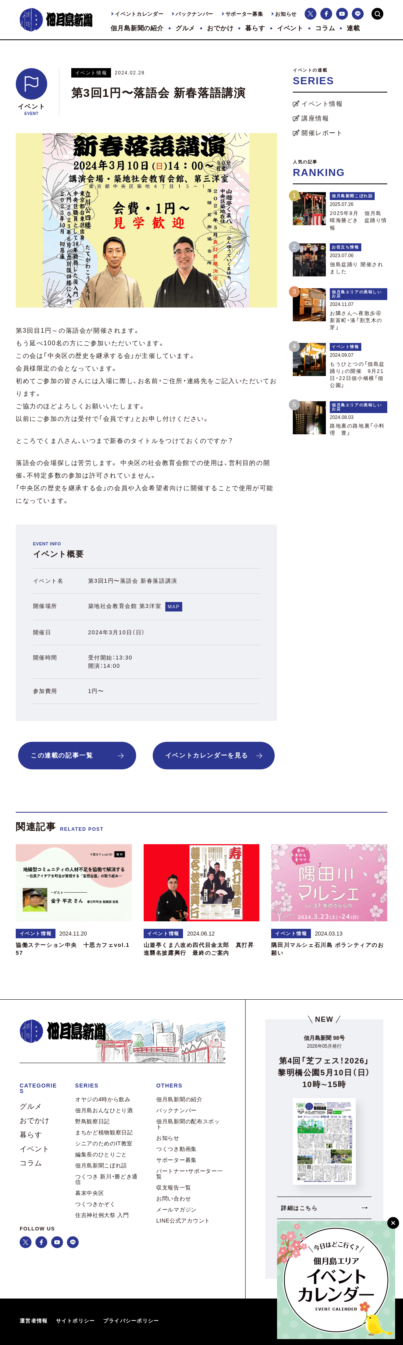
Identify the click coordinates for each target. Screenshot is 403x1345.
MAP (174, 607)
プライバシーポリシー (131, 1320)
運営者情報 (34, 1320)
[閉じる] (393, 1223)
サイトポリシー (75, 1320)
